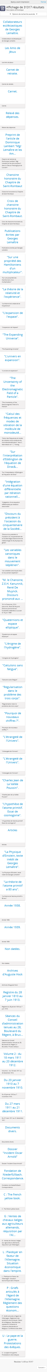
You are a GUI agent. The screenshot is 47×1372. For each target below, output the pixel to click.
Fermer (43, 2)
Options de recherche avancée (23, 14)
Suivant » (41, 1367)
